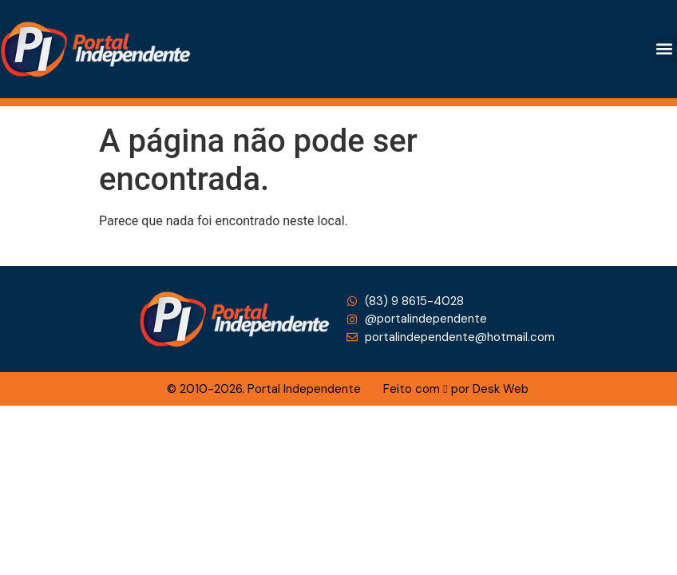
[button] (664, 49)
